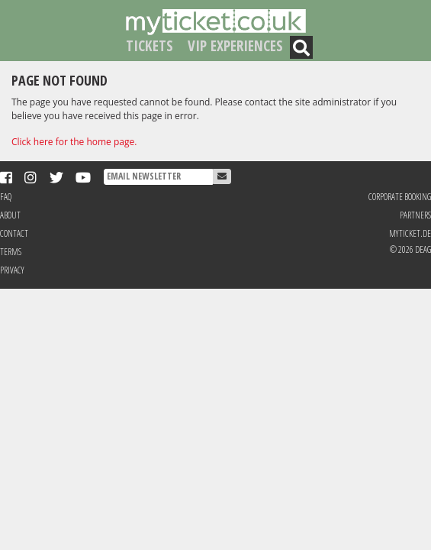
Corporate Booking (399, 196)
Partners (415, 215)
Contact (14, 233)
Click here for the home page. (74, 141)
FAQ (5, 196)
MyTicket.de (410, 233)
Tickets (149, 45)
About (10, 215)
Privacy (12, 270)
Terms (10, 251)
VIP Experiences (235, 45)
